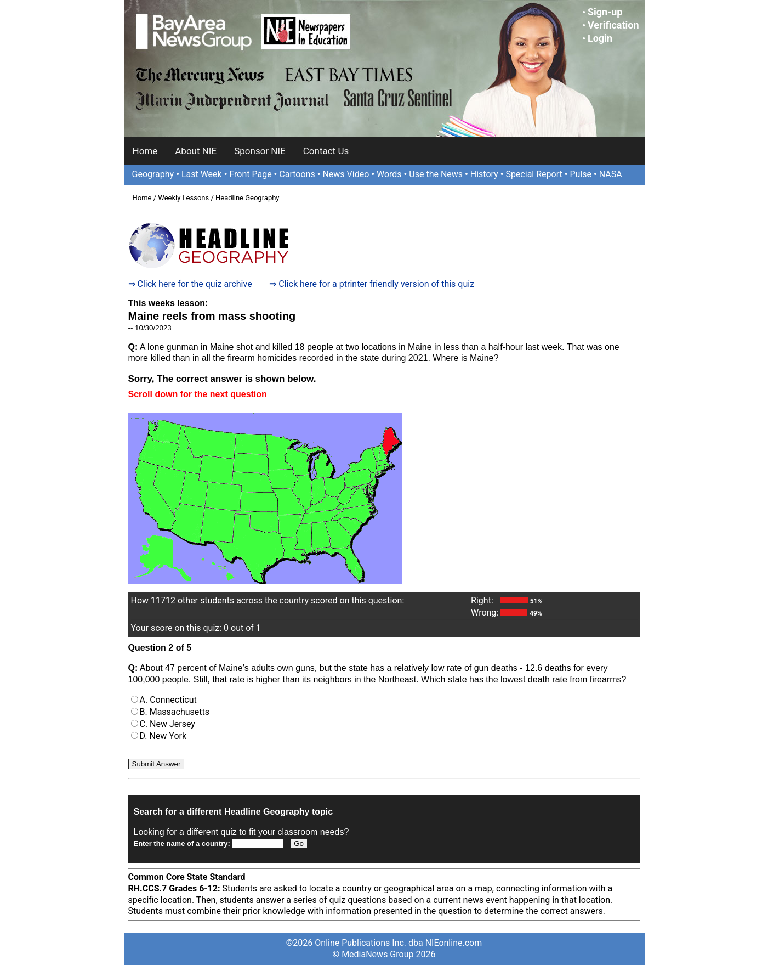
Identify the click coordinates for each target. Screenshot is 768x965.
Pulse (580, 174)
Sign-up (605, 12)
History (484, 174)
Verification (613, 25)
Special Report (533, 174)
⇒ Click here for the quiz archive (190, 284)
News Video (345, 174)
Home (145, 150)
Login (600, 38)
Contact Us (326, 150)
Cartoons (297, 174)
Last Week (201, 174)
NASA (610, 174)
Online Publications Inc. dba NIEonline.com (398, 943)
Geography (153, 174)
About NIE (196, 150)
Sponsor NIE (260, 150)
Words (389, 174)
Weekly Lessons (183, 198)
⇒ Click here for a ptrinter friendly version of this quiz (371, 284)
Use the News (436, 174)
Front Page (250, 174)
